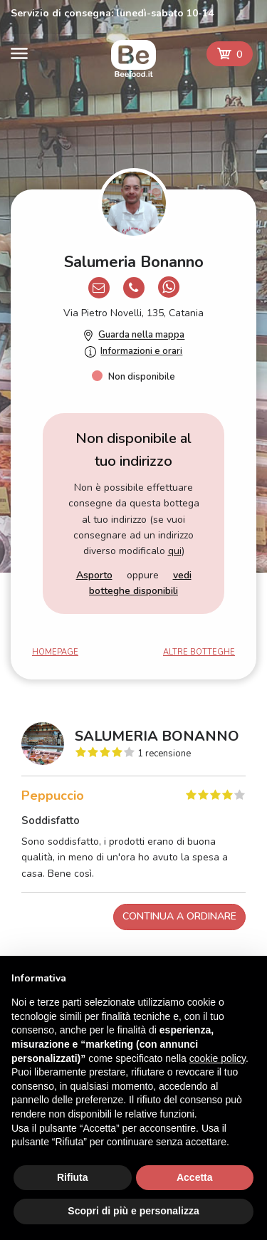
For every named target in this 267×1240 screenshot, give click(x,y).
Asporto (94, 575)
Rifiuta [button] (72, 1177)
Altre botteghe (199, 652)
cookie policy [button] (217, 1058)
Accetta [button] (195, 1177)
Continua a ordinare (179, 916)
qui (175, 551)
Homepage (55, 652)
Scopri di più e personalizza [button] (133, 1210)
